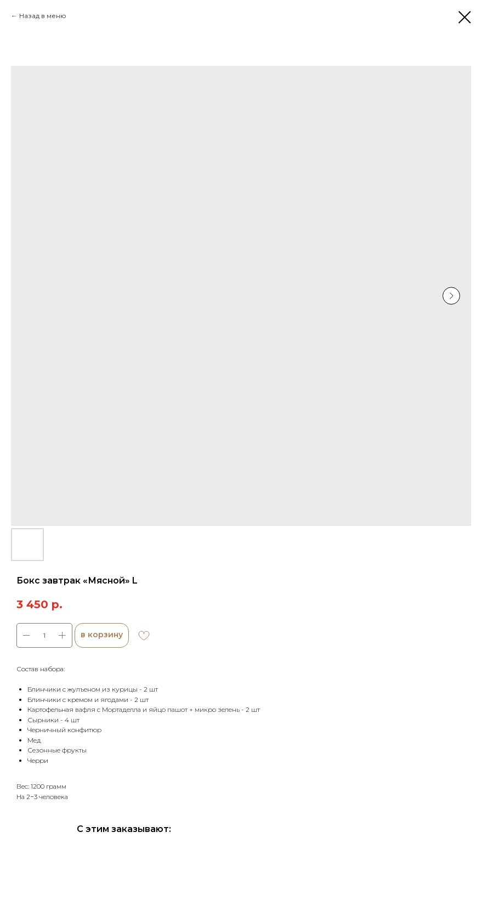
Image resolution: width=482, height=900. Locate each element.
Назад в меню (42, 16)
